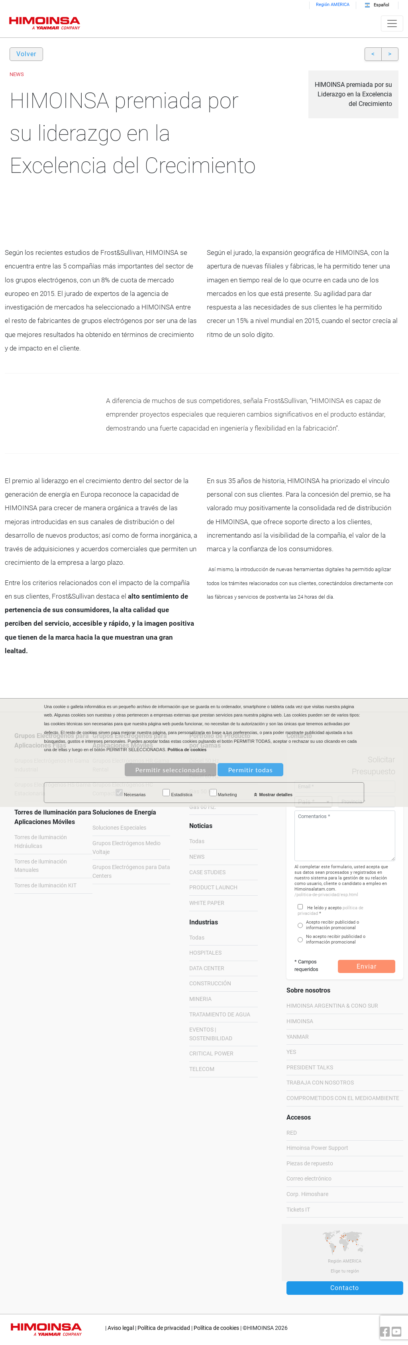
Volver (26, 54)
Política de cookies (216, 1328)
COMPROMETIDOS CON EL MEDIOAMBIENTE (342, 1098)
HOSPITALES (205, 953)
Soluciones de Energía (124, 812)
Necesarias (130, 793)
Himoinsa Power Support (317, 1148)
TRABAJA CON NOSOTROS (320, 1082)
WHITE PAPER (206, 903)
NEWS (196, 857)
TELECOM (201, 1069)
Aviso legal (121, 1328)
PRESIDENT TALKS (309, 1067)
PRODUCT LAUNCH (213, 887)
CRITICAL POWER (211, 1053)
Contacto (344, 1288)
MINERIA (200, 999)
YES (291, 1052)
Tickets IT (298, 1209)
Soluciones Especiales (119, 827)
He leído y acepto (324, 907)
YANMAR (297, 1037)
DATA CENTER (206, 968)
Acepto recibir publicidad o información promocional (332, 925)
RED (291, 1133)
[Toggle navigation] (392, 23)
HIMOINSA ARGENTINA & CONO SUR (332, 1005)
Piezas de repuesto (309, 1163)
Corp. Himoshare (307, 1194)
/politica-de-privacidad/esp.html (326, 894)
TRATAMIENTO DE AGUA (219, 1014)
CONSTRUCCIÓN (210, 983)
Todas (196, 841)
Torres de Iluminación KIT (45, 885)
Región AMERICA (332, 4)
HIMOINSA (299, 1021)
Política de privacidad (163, 1328)
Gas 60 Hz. (202, 807)
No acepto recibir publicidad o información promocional (335, 939)
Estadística (177, 793)
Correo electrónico (309, 1178)
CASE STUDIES (207, 872)
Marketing (223, 793)
